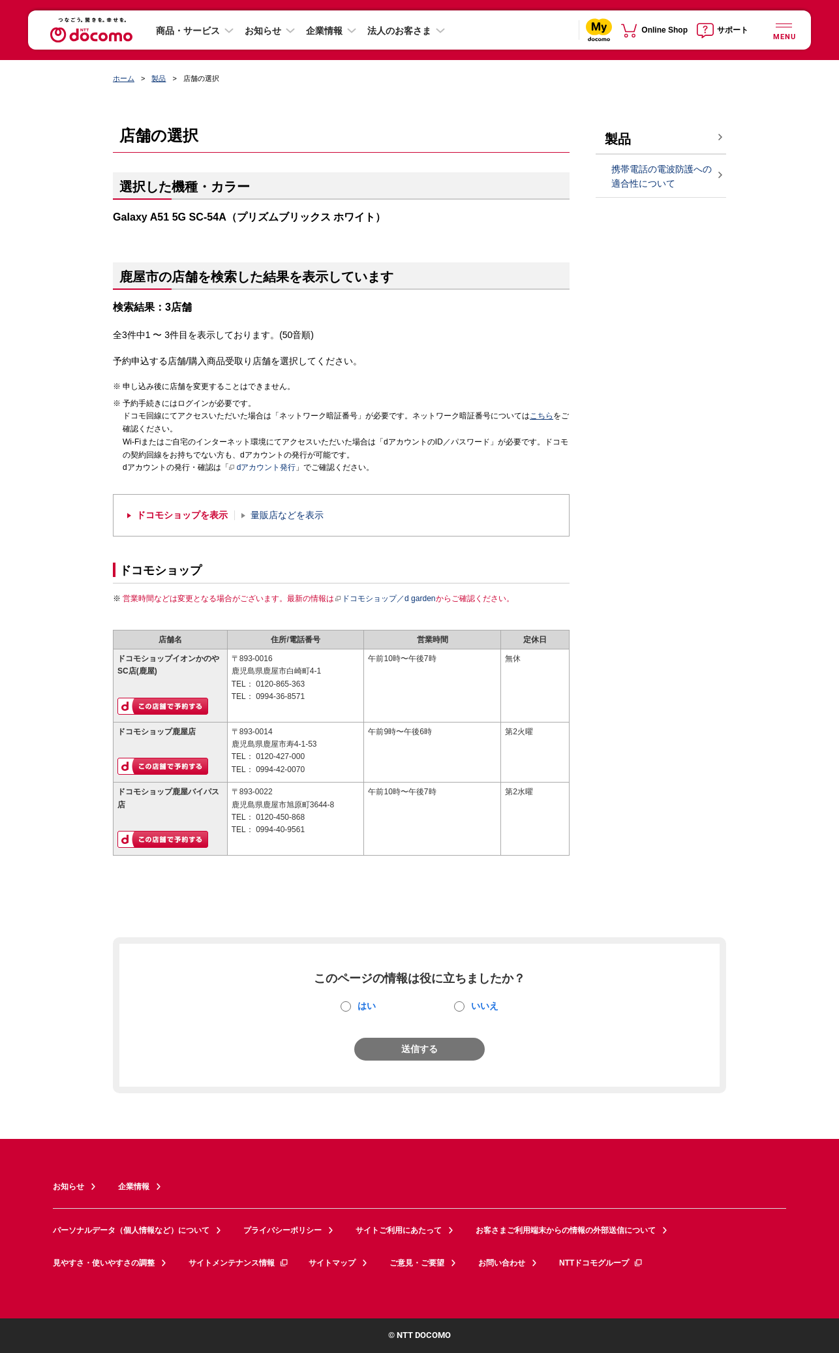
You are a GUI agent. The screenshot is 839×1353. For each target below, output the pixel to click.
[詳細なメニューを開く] (783, 30)
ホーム (123, 78)
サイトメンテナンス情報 (239, 1263)
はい (367, 1006)
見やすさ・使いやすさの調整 (104, 1262)
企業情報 (324, 30)
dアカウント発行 (262, 467)
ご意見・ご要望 (416, 1262)
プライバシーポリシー (282, 1230)
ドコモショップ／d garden (385, 598)
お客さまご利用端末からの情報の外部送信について (566, 1230)
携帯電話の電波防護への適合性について (661, 176)
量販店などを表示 (287, 515)
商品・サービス (188, 30)
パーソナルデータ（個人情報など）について (131, 1230)
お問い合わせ (501, 1262)
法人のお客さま (399, 30)
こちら (541, 415)
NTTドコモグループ (601, 1263)
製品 (158, 78)
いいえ (484, 1006)
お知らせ (263, 30)
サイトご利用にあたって (399, 1230)
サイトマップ (332, 1262)
